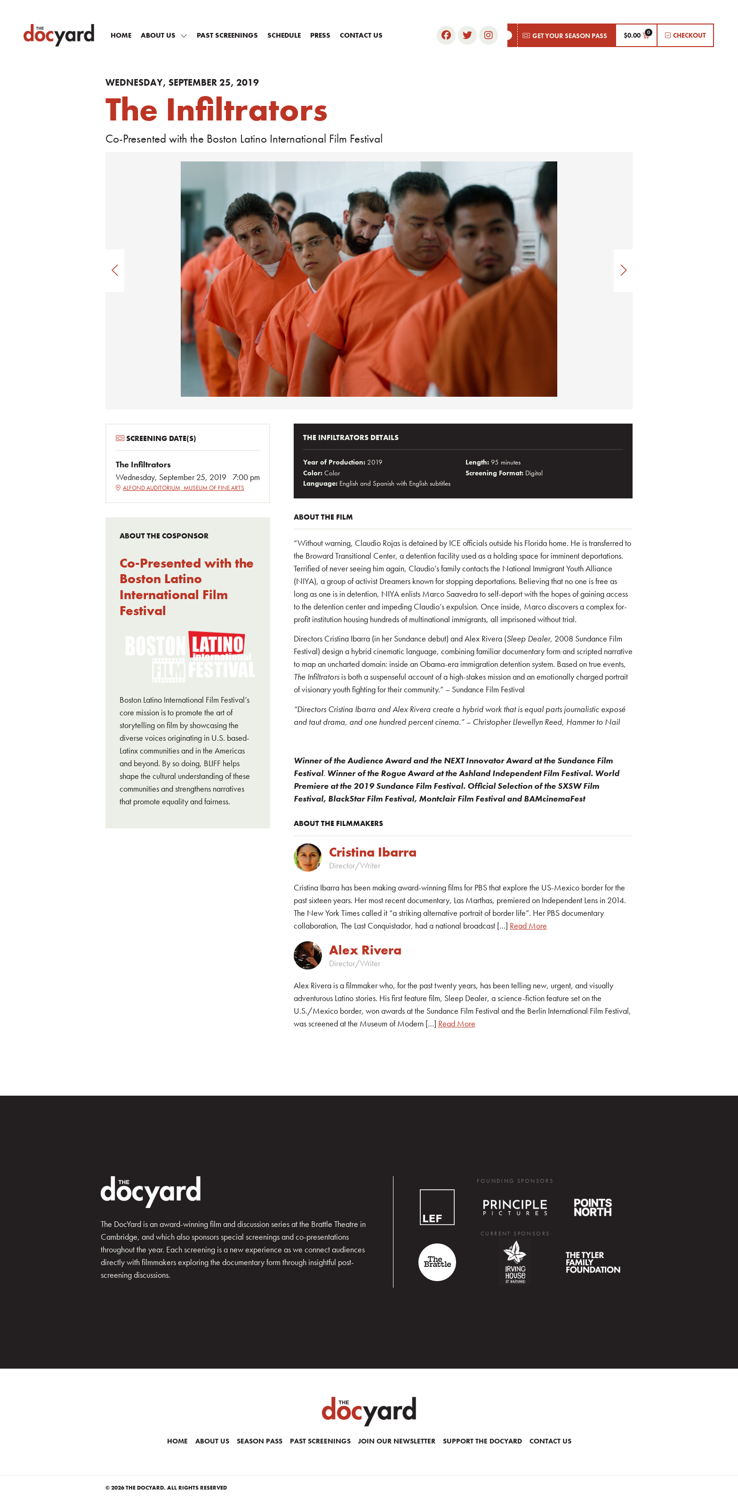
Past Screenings (227, 35)
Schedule (284, 35)
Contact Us (361, 35)
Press (320, 35)
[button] (561, 35)
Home (121, 35)
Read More (528, 925)
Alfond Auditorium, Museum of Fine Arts (180, 488)
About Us (164, 35)
